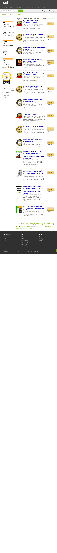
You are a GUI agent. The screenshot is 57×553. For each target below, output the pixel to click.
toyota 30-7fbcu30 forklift (36, 225)
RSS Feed (24, 239)
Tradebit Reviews (26, 241)
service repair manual (21, 228)
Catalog (8, 14)
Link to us (24, 237)
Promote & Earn (30, 7)
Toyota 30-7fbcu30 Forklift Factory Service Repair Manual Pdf (32, 87)
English (7, 237)
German (7, 239)
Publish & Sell (18, 7)
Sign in (45, 11)
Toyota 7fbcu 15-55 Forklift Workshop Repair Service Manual (33, 113)
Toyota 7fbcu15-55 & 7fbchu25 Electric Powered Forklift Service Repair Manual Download (34, 208)
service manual (25, 225)
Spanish (7, 241)
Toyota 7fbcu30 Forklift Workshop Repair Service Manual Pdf (32, 21)
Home (3, 14)
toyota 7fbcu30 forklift (17, 14)
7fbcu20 (38, 223)
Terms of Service (26, 243)
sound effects (40, 226)
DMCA (41, 241)
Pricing (41, 239)
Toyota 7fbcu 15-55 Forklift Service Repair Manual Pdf (33, 140)
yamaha (30, 228)
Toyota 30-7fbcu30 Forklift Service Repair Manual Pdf (32, 100)
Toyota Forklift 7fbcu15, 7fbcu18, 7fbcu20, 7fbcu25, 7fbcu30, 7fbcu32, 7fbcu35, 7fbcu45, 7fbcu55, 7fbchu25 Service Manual (33, 172)
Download (50, 23)
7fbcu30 (43, 223)
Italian (6, 243)
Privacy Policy (25, 245)
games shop (48, 226)
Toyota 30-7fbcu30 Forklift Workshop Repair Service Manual (33, 73)
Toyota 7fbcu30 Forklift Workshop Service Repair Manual (32, 60)
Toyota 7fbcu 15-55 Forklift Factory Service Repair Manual (33, 127)
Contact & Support (42, 7)
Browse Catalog (8, 7)
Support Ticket (43, 237)
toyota (48, 223)
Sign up (4, 97)
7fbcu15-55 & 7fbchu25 (28, 223)
